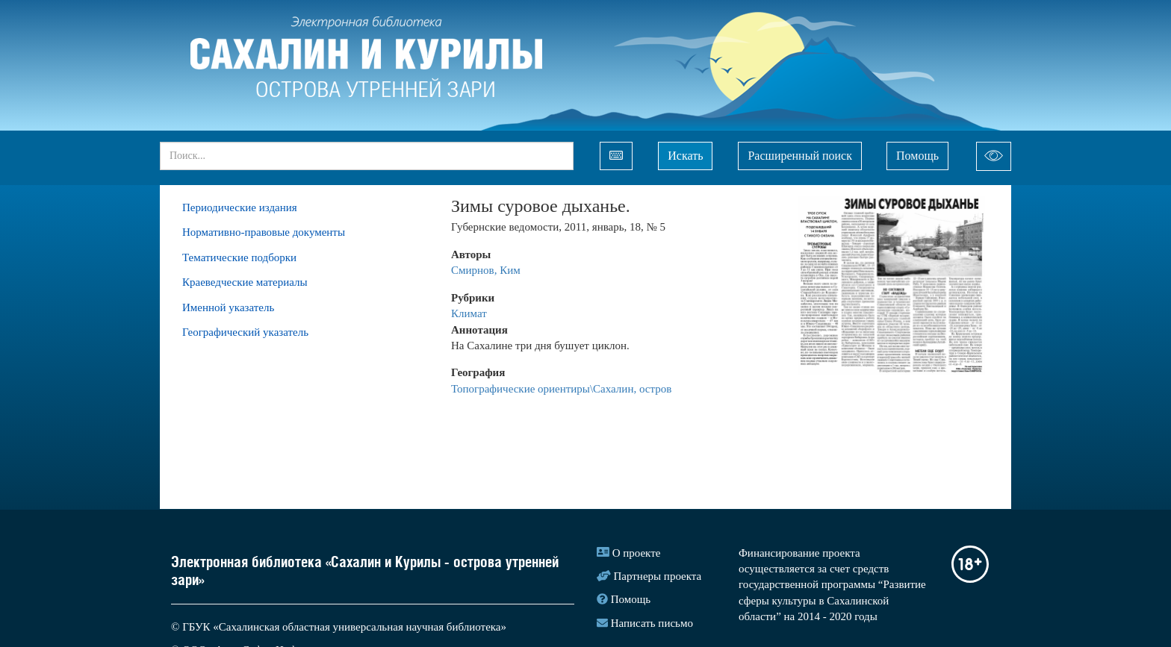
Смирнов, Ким (486, 270)
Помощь (917, 155)
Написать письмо (652, 623)
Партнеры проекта (658, 576)
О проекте (636, 553)
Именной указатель (228, 307)
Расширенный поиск (800, 155)
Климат (469, 313)
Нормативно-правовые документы (263, 232)
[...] (367, 156)
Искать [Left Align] (685, 155)
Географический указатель (245, 332)
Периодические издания (239, 207)
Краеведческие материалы (245, 282)
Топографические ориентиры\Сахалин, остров (561, 389)
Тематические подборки (239, 257)
